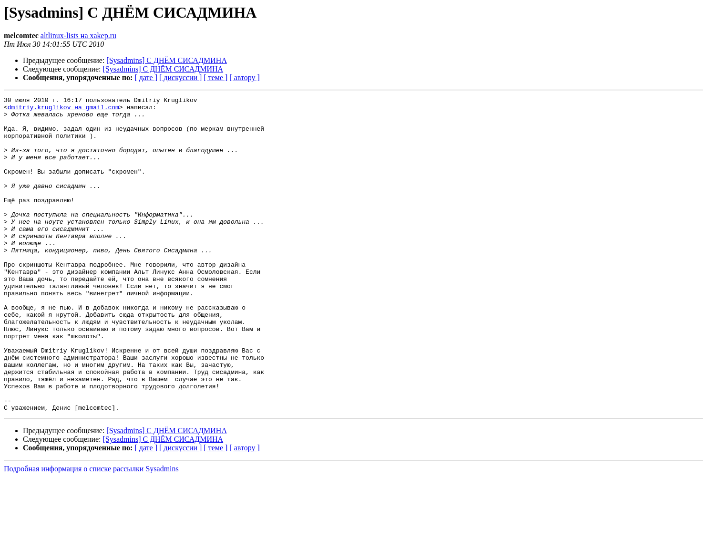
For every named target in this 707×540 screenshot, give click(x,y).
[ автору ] (244, 77)
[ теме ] (215, 77)
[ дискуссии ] (180, 77)
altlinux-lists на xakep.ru (78, 35)
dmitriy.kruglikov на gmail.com (63, 109)
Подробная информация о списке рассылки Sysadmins (91, 532)
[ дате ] (145, 77)
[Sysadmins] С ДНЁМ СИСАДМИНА (166, 60)
